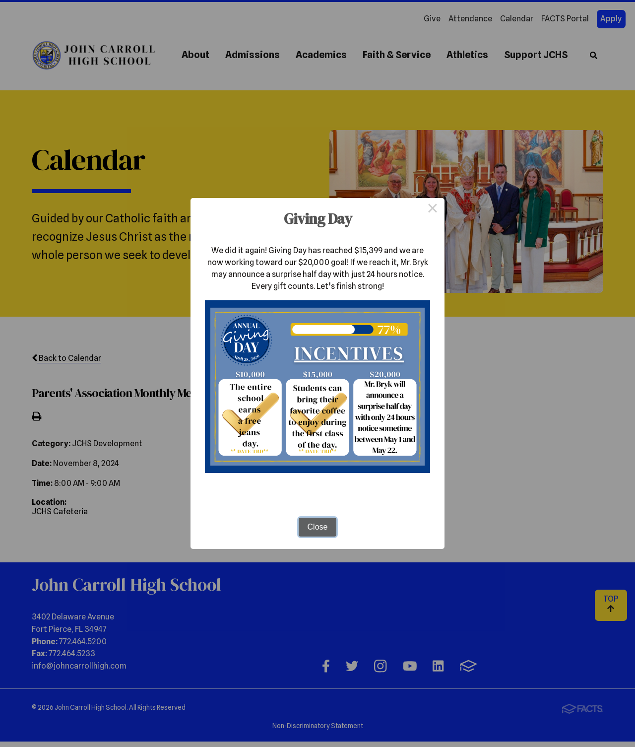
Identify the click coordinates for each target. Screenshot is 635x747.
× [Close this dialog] (433, 210)
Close (318, 527)
